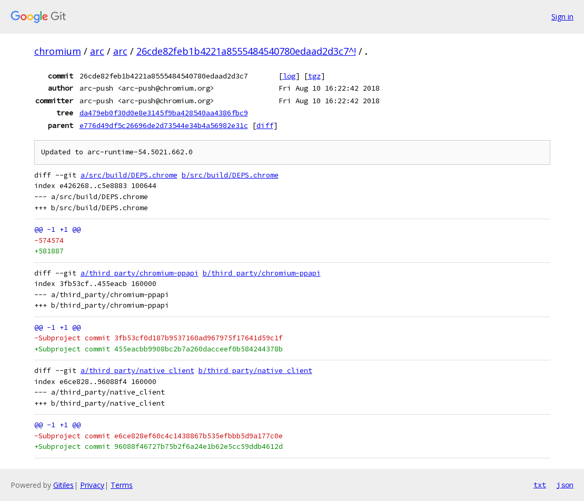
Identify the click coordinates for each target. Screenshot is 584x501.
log (289, 76)
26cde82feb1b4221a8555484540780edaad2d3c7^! (246, 51)
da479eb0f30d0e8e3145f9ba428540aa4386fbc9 (164, 112)
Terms (122, 485)
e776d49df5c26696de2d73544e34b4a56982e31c (164, 125)
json (565, 484)
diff (264, 125)
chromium (57, 51)
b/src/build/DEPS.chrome (230, 175)
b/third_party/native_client (255, 370)
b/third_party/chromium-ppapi (262, 273)
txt (539, 484)
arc (97, 51)
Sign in (562, 17)
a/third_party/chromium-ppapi (140, 273)
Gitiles (63, 485)
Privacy (92, 485)
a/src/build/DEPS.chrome (129, 175)
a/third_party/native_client (137, 370)
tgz (314, 76)
